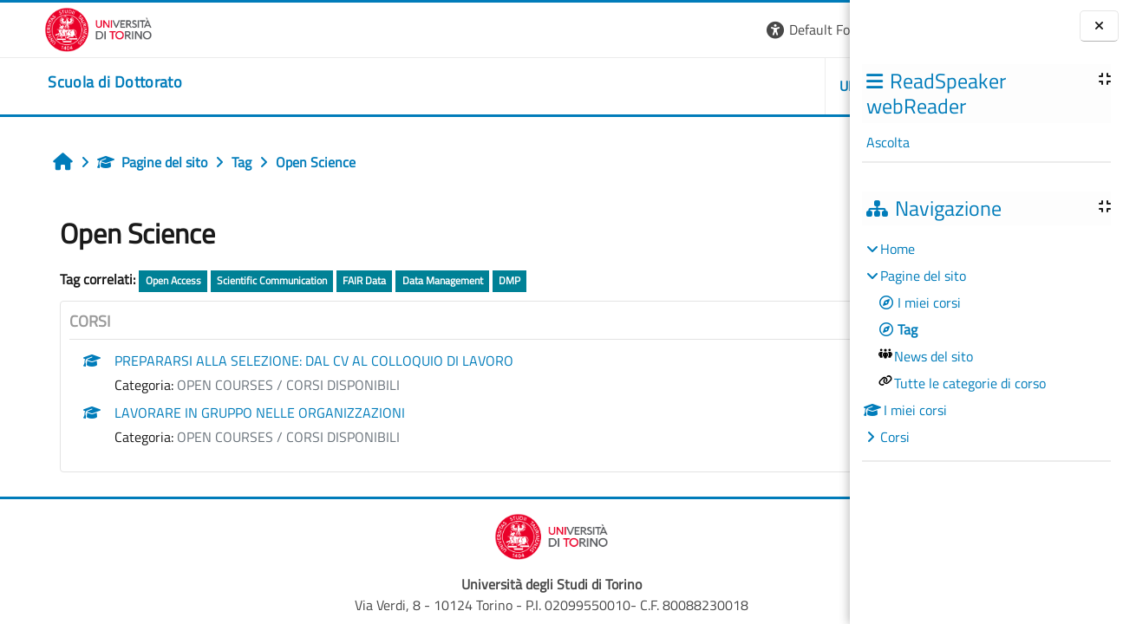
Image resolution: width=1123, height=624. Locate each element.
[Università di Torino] (54, 27)
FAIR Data (328, 280)
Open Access (137, 280)
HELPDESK (746, 85)
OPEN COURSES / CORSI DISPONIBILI (252, 384)
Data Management (406, 280)
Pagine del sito (117, 162)
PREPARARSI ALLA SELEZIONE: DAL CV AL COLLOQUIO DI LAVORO (278, 360)
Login (820, 29)
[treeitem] (986, 343)
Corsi (895, 436)
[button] (612, 29)
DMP (474, 280)
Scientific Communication (236, 280)
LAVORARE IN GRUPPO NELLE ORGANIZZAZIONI (224, 412)
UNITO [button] (650, 85)
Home (897, 248)
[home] (70, 82)
